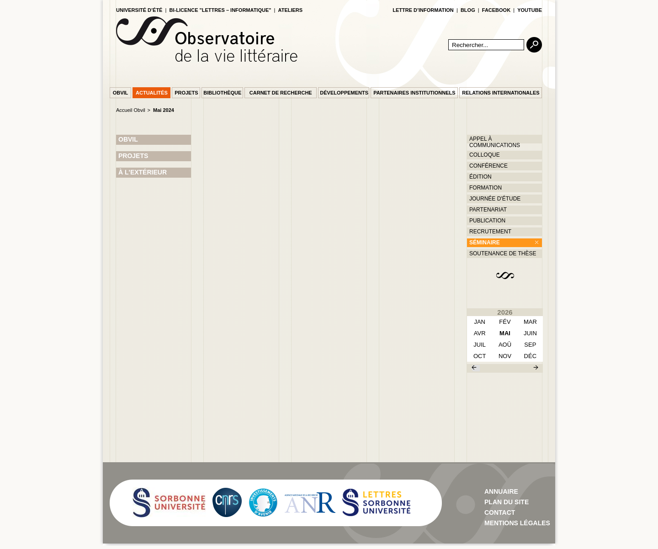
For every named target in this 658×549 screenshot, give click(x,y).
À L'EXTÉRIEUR (142, 172)
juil (479, 344)
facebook (496, 10)
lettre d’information (423, 10)
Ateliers (290, 10)
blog (468, 10)
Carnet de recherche (280, 92)
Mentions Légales (517, 523)
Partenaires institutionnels (414, 92)
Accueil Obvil (130, 110)
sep (530, 344)
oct (479, 356)
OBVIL (128, 139)
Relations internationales (500, 92)
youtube (529, 10)
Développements (344, 92)
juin (530, 333)
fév (504, 321)
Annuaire (501, 491)
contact (499, 512)
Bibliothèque (222, 92)
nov (505, 356)
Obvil (120, 92)
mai (504, 333)
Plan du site (506, 502)
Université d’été (139, 10)
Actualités (152, 92)
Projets (186, 92)
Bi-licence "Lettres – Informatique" (220, 10)
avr (480, 333)
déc (530, 356)
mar (530, 321)
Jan (479, 321)
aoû (505, 344)
